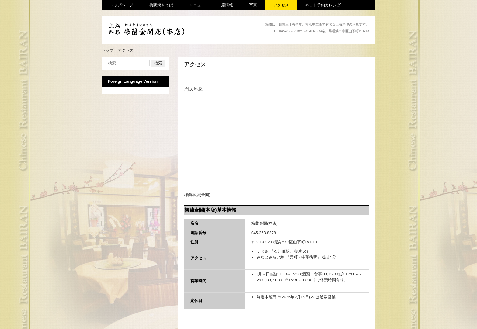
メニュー (197, 5)
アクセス (281, 5)
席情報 (227, 5)
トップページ (121, 5)
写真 (253, 5)
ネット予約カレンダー (325, 5)
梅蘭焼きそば (161, 5)
